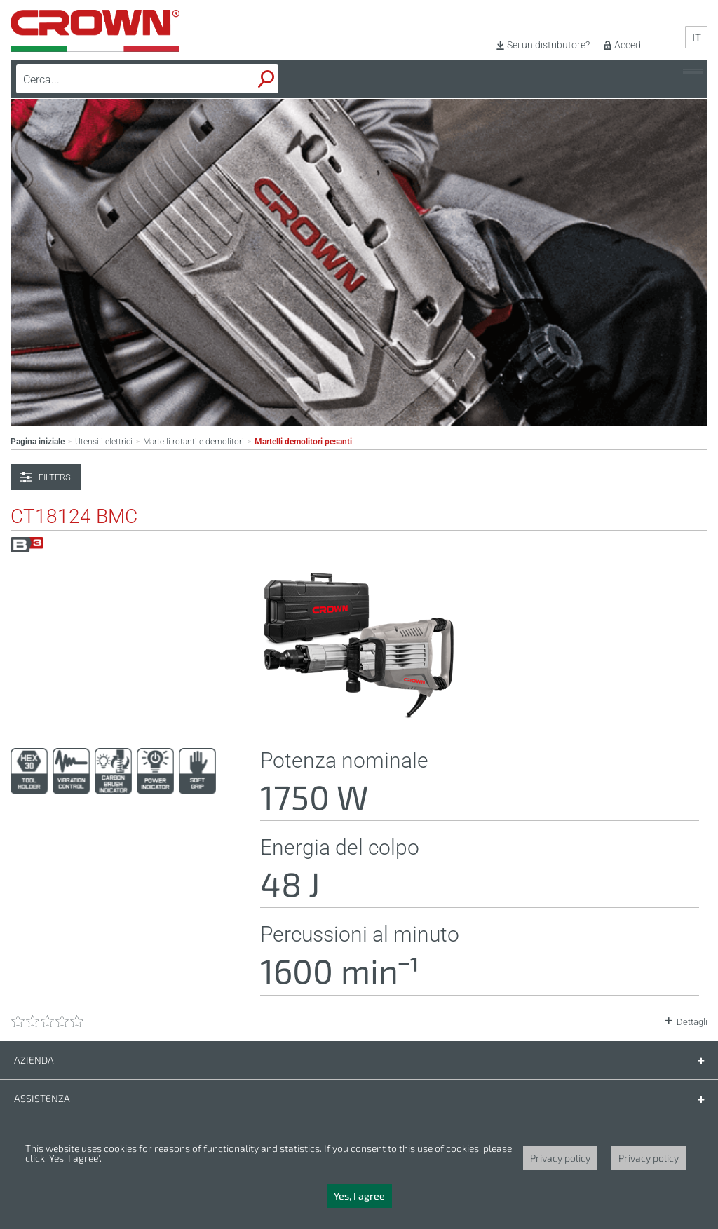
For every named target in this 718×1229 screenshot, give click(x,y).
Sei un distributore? (548, 44)
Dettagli (692, 1022)
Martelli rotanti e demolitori (193, 442)
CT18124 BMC (74, 517)
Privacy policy (560, 1158)
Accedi (628, 44)
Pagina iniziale (38, 442)
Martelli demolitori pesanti (303, 442)
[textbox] (114, 79)
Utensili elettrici (104, 442)
